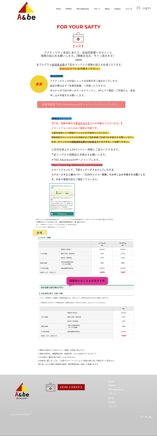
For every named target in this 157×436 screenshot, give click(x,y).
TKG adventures (115, 390)
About (111, 398)
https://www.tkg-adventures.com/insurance (77, 165)
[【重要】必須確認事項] (71, 387)
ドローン (112, 394)
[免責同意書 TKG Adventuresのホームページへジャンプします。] (81, 104)
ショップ (112, 406)
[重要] (39, 84)
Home (111, 381)
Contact (112, 402)
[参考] (40, 233)
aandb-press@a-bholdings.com (22, 414)
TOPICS (112, 385)
